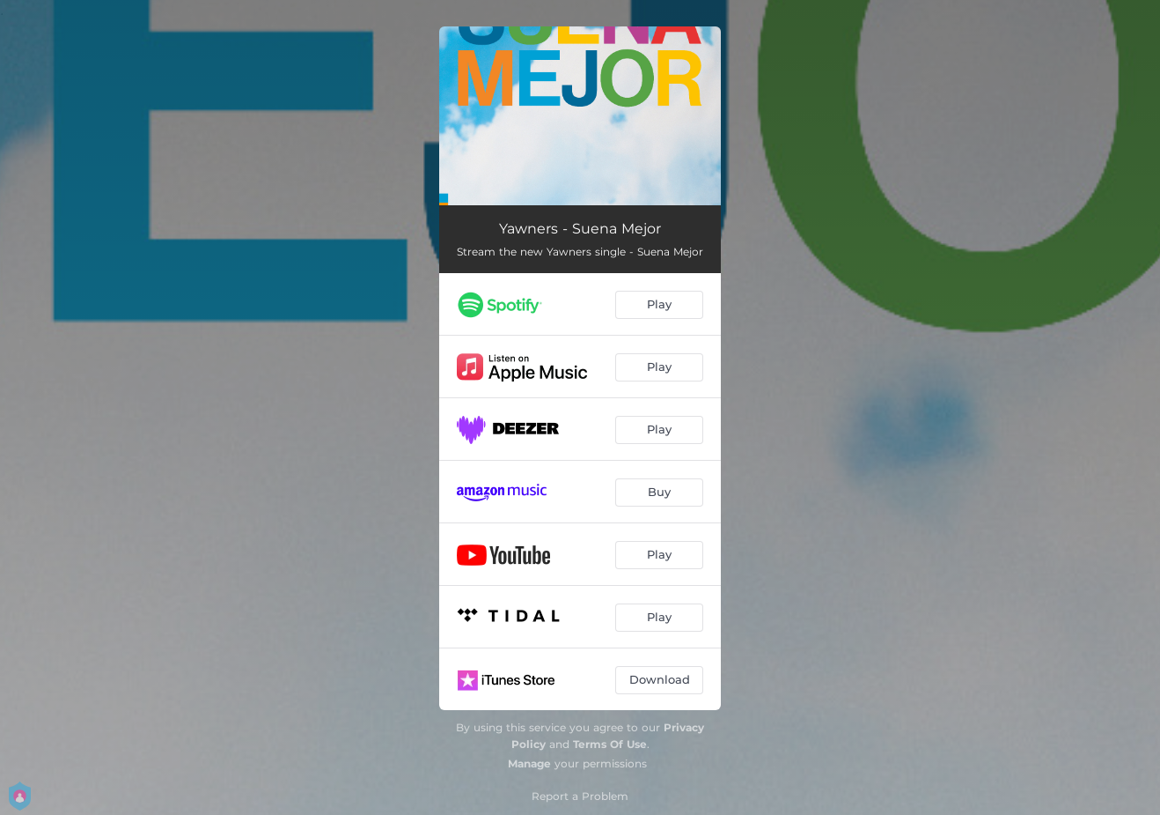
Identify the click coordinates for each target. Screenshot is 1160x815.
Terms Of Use (610, 744)
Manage (529, 763)
